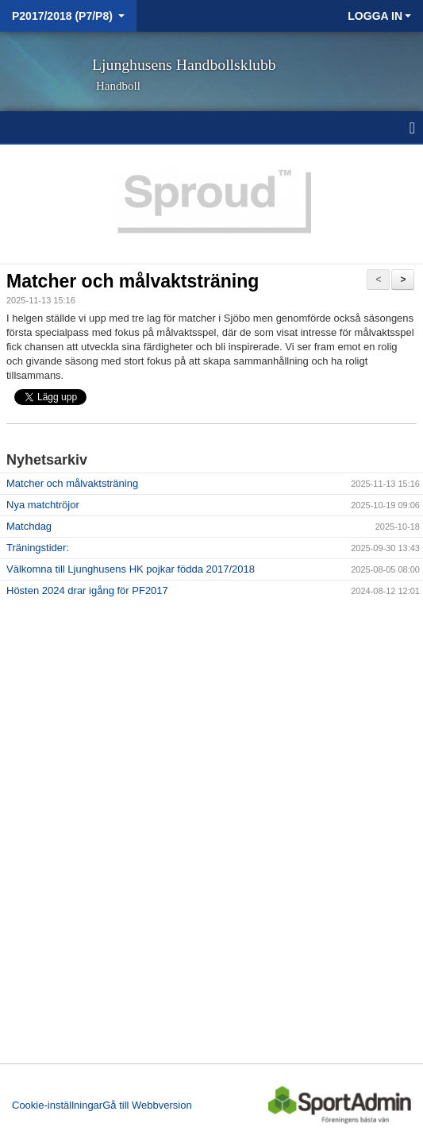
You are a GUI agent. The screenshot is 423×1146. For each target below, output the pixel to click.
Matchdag (29, 526)
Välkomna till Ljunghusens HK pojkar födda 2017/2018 (130, 569)
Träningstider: (37, 548)
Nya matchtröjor (42, 505)
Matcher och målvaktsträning (132, 281)
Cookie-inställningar (57, 1105)
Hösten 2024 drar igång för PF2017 (87, 590)
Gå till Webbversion (146, 1105)
